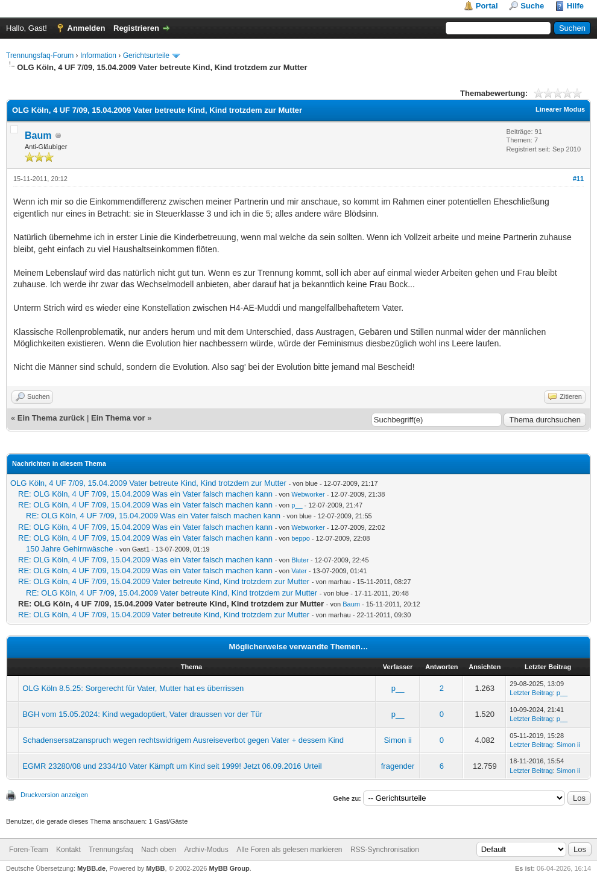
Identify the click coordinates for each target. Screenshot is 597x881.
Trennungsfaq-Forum (40, 55)
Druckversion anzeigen (54, 794)
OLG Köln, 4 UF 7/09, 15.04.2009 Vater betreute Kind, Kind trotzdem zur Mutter (148, 483)
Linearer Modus (560, 109)
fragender (398, 766)
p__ (296, 505)
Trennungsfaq (111, 849)
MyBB (155, 868)
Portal (487, 5)
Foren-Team (28, 849)
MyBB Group (229, 868)
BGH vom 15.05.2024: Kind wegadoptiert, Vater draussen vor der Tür (142, 714)
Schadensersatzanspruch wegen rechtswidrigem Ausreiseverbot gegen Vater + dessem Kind (183, 740)
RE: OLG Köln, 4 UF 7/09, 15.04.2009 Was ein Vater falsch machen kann (145, 493)
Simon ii (397, 740)
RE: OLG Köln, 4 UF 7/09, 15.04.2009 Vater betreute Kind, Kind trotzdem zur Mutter (163, 581)
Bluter (300, 560)
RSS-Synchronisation (384, 849)
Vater (298, 570)
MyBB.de (91, 868)
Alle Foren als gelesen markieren (289, 849)
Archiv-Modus (206, 849)
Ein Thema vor (118, 417)
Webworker (307, 494)
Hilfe (575, 5)
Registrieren (136, 28)
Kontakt (68, 849)
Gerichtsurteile (146, 55)
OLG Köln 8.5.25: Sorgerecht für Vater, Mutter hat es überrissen (133, 688)
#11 (578, 178)
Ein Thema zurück (50, 417)
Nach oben (158, 849)
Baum (38, 135)
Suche (532, 5)
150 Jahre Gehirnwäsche (69, 548)
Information (98, 55)
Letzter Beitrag (531, 692)
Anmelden (87, 28)
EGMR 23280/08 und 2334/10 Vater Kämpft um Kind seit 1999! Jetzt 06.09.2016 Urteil (171, 766)
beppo (300, 538)
